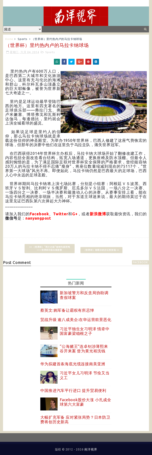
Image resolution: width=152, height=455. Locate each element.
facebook (140, 262)
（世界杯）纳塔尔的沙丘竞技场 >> (101, 250)
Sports (22, 38)
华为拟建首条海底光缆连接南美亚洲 (72, 364)
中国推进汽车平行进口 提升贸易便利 (73, 390)
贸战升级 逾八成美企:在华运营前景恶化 (75, 319)
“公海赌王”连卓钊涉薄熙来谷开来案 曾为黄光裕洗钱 (84, 348)
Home (9, 38)
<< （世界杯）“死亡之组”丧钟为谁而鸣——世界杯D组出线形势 (49, 248)
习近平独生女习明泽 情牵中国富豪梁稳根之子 (84, 331)
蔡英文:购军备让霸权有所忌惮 (67, 310)
